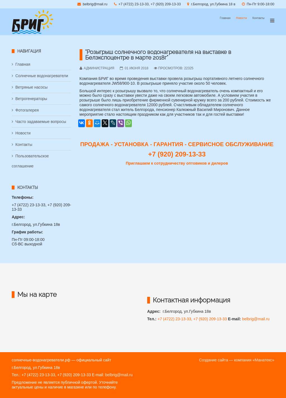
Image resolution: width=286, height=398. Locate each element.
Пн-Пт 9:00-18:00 (260, 4)
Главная (225, 18)
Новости (241, 18)
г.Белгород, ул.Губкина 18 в (213, 4)
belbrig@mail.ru (95, 4)
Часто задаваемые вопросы (40, 121)
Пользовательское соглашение (30, 161)
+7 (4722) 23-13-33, (175, 319)
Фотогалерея (27, 110)
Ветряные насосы (31, 87)
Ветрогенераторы (31, 98)
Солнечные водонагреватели (41, 76)
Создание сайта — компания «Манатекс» (236, 360)
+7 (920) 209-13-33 (210, 319)
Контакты (258, 18)
